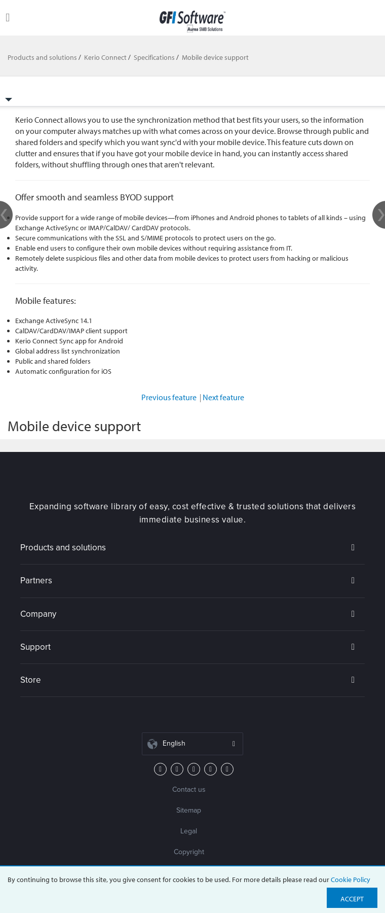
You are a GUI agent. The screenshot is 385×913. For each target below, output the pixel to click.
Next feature (223, 397)
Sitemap (188, 810)
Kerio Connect (105, 57)
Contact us (189, 789)
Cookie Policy (350, 879)
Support (35, 647)
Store (30, 680)
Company (38, 614)
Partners (36, 580)
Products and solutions (42, 57)
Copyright (189, 852)
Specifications (154, 57)
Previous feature (171, 397)
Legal (188, 831)
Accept (352, 898)
